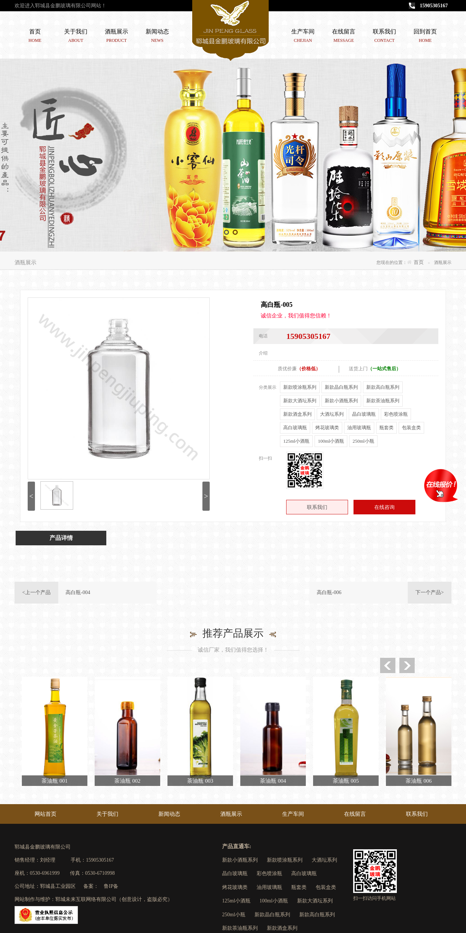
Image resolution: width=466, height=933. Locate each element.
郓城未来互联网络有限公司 (85, 899)
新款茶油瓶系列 (382, 400)
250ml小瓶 (363, 441)
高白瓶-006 (329, 592)
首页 (35, 36)
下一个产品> (429, 592)
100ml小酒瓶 (331, 441)
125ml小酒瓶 (296, 441)
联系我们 (384, 36)
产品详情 (61, 538)
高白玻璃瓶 (295, 427)
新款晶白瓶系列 (341, 387)
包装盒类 (411, 427)
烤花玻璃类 (327, 427)
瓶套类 (386, 427)
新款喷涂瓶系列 (299, 387)
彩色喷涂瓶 (396, 414)
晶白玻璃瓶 (364, 414)
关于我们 (75, 36)
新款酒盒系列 (297, 414)
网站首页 (45, 814)
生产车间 (303, 36)
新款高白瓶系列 (382, 387)
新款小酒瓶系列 (341, 400)
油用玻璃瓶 (359, 427)
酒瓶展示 (116, 36)
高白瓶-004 (78, 592)
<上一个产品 (36, 592)
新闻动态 (157, 36)
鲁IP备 (111, 886)
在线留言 (343, 36)
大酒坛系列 (332, 414)
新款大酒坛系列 (299, 400)
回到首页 (425, 36)
